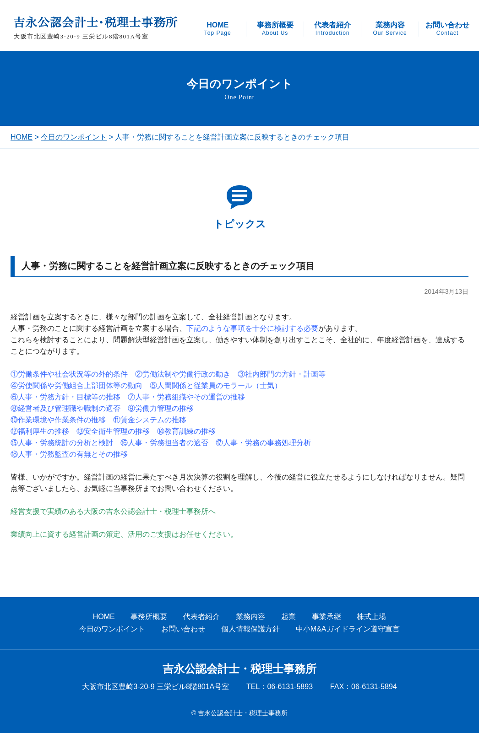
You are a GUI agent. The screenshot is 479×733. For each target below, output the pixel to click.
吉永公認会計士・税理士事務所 (239, 669)
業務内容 (390, 29)
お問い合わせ (447, 29)
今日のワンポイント (74, 137)
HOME (217, 29)
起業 (288, 616)
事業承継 (326, 616)
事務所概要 (275, 29)
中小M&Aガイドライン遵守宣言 (348, 629)
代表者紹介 (332, 29)
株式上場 (371, 616)
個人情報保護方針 (250, 629)
